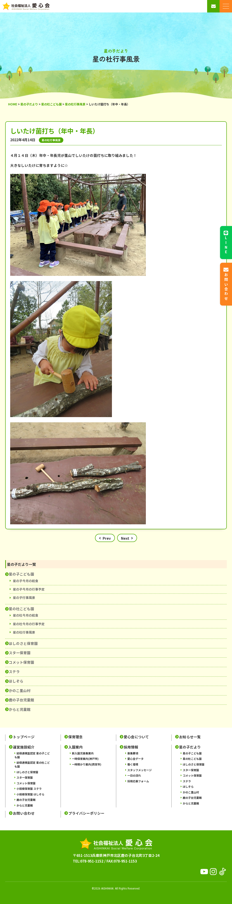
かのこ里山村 (20, 690)
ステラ (14, 671)
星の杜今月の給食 (25, 615)
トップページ (24, 736)
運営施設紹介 (24, 747)
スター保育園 (20, 652)
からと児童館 (20, 709)
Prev (107, 538)
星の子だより (190, 747)
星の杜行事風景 (24, 632)
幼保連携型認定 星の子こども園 (32, 755)
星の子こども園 (21, 573)
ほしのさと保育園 (23, 643)
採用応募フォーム (138, 781)
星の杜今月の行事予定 (29, 624)
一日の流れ (134, 775)
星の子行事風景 (24, 597)
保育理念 (75, 736)
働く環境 (132, 764)
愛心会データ (135, 759)
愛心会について (136, 736)
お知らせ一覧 (190, 736)
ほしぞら (16, 680)
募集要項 (132, 753)
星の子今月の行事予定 (29, 589)
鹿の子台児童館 (21, 699)
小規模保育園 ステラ (29, 788)
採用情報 (131, 747)
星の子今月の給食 (25, 580)
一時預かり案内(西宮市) (86, 764)
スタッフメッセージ (139, 770)
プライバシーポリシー (86, 813)
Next (125, 538)
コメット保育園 (21, 662)
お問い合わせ (24, 813)
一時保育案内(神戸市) (85, 759)
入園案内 (75, 747)
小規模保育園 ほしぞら (30, 794)
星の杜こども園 (21, 608)
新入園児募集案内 (83, 753)
